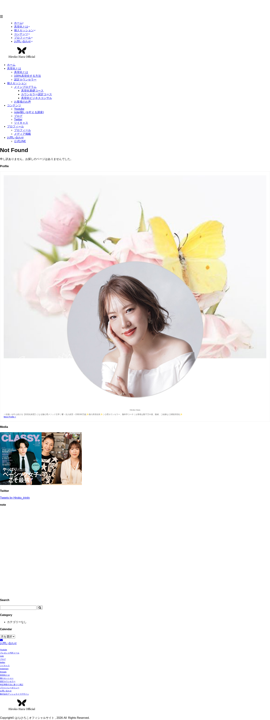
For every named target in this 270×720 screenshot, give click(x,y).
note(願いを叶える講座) (29, 112)
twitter (2, 662)
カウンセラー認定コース (36, 94)
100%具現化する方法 (27, 75)
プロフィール (15, 126)
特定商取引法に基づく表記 (11, 684)
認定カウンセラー (25, 79)
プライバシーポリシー (9, 688)
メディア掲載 (22, 133)
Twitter (18, 119)
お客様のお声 (22, 101)
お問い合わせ (15, 137)
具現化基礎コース (32, 90)
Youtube (19, 108)
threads (3, 672)
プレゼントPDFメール (9, 653)
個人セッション (17, 83)
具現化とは (14, 68)
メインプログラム (25, 86)
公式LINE (20, 141)
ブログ (18, 115)
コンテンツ (14, 105)
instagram (4, 669)
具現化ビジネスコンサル (36, 98)
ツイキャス (21, 122)
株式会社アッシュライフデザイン (14, 694)
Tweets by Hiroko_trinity (15, 497)
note (2, 656)
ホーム (11, 64)
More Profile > (10, 417)
